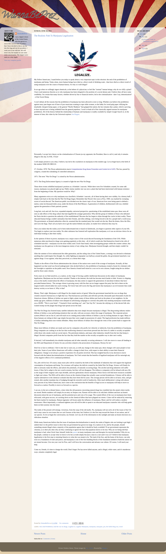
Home (83, 533)
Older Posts (126, 533)
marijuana (92, 526)
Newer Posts (39, 533)
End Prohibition (48, 526)
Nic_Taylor (89, 548)
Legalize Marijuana (82, 526)
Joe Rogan (75, 114)
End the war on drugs (60, 526)
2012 (141, 34)
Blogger (104, 548)
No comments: (64, 523)
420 (40, 526)
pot (104, 526)
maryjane (99, 526)
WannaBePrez (27, 16)
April (144, 48)
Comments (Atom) (49, 539)
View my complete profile (12, 60)
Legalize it (71, 526)
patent (75, 432)
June (143, 37)
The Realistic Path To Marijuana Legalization (53, 36)
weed (120, 526)
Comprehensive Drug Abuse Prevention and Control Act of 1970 (93, 169)
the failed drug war (112, 526)
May (143, 45)
